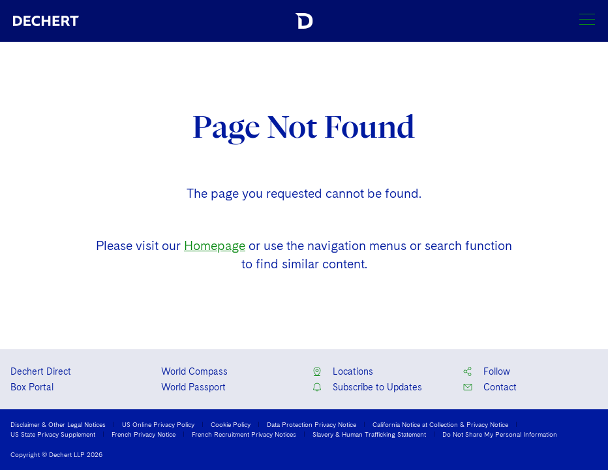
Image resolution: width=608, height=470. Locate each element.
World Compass (194, 371)
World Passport (193, 387)
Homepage (214, 245)
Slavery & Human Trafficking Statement (369, 434)
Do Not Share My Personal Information (499, 434)
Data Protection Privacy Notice (311, 424)
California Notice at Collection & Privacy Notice (440, 424)
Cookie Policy (231, 424)
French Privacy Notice (143, 434)
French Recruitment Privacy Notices (244, 434)
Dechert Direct (40, 371)
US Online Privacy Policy (158, 424)
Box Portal (31, 387)
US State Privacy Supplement (52, 434)
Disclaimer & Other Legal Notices (58, 424)
